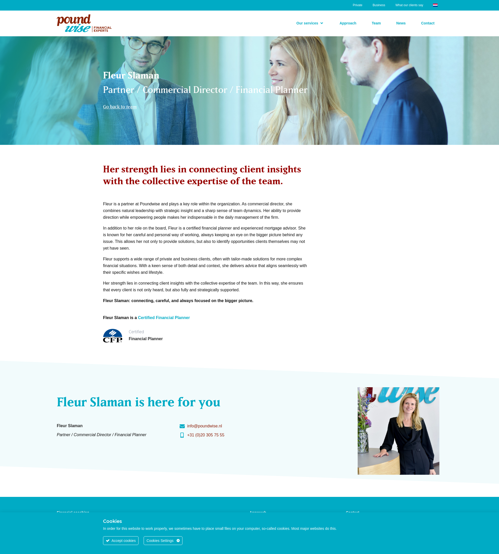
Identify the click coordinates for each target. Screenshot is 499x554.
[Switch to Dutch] (435, 4)
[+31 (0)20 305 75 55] (182, 435)
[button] (310, 23)
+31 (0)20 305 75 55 (206, 435)
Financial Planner (146, 339)
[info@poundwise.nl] (182, 426)
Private (357, 5)
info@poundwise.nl (204, 426)
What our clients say (409, 5)
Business (379, 5)
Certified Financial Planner (164, 317)
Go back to (120, 104)
